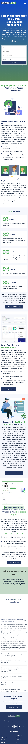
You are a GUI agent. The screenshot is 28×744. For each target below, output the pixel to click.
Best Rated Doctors (21, 736)
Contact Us (19, 739)
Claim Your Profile (14, 562)
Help (17, 742)
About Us (4, 738)
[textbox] (7, 55)
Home (3, 736)
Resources (18, 738)
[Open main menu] (25, 3)
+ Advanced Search (21, 66)
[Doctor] (14, 59)
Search (14, 62)
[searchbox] (10, 52)
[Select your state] (14, 48)
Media (3, 742)
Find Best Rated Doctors (14, 473)
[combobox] (14, 52)
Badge (3, 739)
